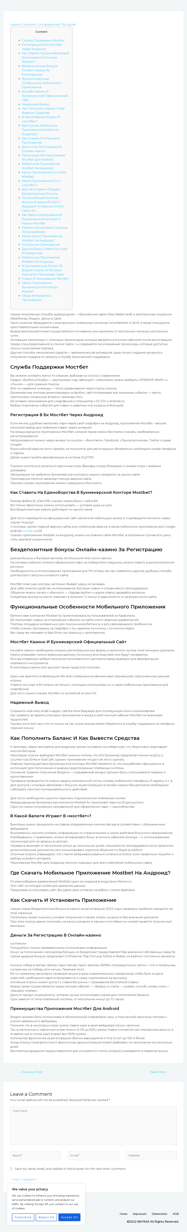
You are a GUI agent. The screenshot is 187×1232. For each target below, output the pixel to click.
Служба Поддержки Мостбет (43, 40)
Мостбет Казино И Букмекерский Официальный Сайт (45, 96)
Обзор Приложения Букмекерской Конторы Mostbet (40, 287)
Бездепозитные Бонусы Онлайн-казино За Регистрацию (40, 70)
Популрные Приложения (41, 244)
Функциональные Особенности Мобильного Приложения (41, 83)
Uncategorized (49, 24)
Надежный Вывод (35, 104)
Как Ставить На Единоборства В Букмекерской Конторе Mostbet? (45, 57)
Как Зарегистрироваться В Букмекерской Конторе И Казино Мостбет (42, 219)
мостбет (28, 531)
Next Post (159, 1072)
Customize (23, 1217)
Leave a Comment (23, 24)
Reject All (46, 1217)
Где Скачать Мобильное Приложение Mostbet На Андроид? (40, 130)
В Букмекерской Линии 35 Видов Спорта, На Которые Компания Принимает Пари (43, 270)
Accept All (69, 1217)
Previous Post (30, 1072)
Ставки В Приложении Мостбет (45, 278)
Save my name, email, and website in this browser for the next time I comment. (70, 1168)
